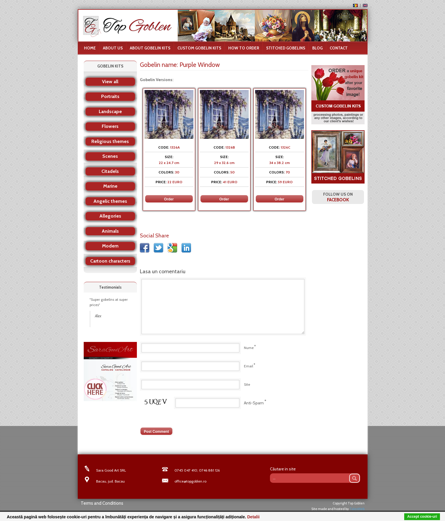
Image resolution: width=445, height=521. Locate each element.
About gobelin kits (150, 48)
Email (248, 366)
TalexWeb (357, 509)
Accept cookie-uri (422, 516)
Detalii (253, 516)
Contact (339, 48)
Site (247, 384)
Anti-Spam (254, 403)
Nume (249, 347)
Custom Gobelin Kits (199, 48)
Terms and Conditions (102, 503)
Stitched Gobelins (285, 48)
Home (90, 48)
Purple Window (199, 64)
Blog (317, 48)
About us (113, 48)
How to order (243, 48)
